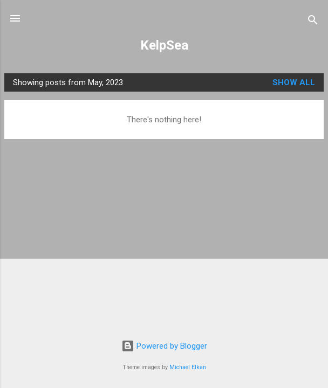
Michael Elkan (187, 367)
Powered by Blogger (164, 346)
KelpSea (164, 45)
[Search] (312, 21)
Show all (293, 82)
